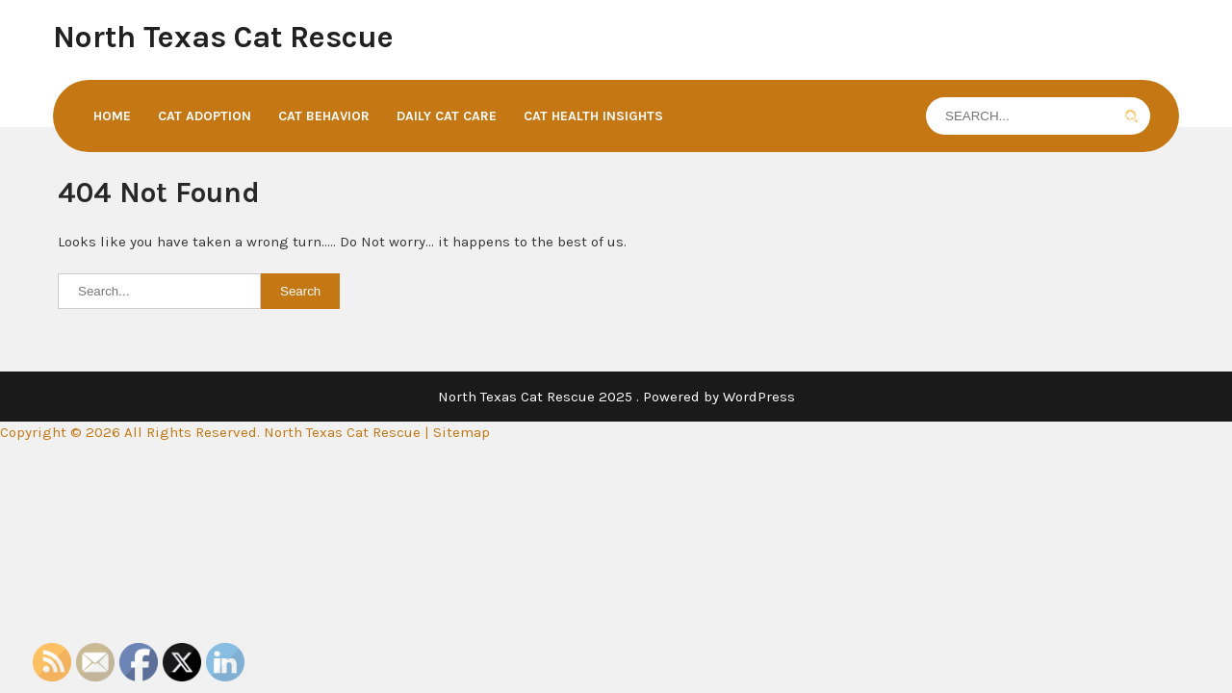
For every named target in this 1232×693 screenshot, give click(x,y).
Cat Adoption (204, 116)
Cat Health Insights (593, 116)
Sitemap (461, 432)
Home (112, 116)
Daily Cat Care (447, 116)
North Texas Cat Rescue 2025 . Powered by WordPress (616, 396)
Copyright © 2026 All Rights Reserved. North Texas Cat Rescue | (216, 432)
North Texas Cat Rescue (223, 37)
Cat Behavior (324, 116)
